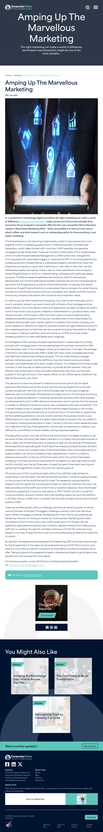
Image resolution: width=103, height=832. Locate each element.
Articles (17, 75)
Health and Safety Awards (16, 777)
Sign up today (90, 746)
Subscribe (39, 780)
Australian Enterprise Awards (17, 775)
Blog (37, 775)
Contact (38, 777)
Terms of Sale (61, 825)
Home (8, 75)
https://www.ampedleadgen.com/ (26, 565)
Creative (37, 575)
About (38, 772)
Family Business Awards (15, 780)
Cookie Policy (89, 825)
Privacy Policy (74, 825)
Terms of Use (46, 825)
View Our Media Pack (35, 799)
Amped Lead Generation (33, 221)
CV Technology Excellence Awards (18, 772)
